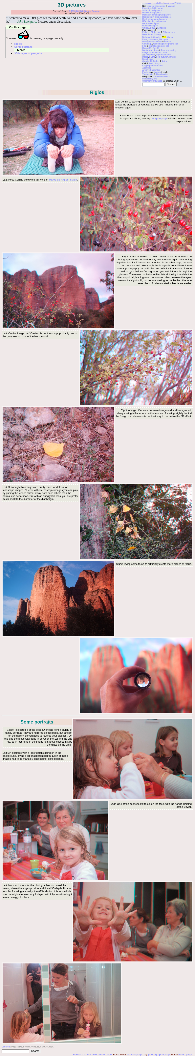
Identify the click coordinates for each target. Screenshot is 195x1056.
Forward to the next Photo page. (93, 1054)
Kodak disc (147, 59)
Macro (145, 57)
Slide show (157, 8)
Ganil (150, 63)
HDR (165, 52)
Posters (146, 72)
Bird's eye (155, 32)
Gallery (145, 28)
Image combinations (152, 52)
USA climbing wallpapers (154, 21)
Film (144, 46)
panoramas (160, 6)
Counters (6, 1047)
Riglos (18, 43)
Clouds (145, 61)
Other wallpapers (150, 26)
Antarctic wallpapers (152, 10)
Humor (171, 3)
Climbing (159, 3)
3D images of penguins (28, 53)
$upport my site (149, 79)
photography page (159, 1054)
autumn (164, 57)
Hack (165, 3)
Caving (157, 34)
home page (185, 1054)
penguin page (159, 118)
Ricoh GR (146, 48)
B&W (152, 28)
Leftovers (161, 28)
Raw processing (168, 50)
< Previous (158, 76)
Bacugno (163, 39)
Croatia (156, 37)
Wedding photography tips (165, 44)
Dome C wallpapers (151, 13)
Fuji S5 (155, 48)
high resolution (163, 55)
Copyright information (152, 66)
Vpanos (171, 6)
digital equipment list (159, 46)
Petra (144, 39)
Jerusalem (153, 39)
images (150, 6)
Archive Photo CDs (151, 70)
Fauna (152, 57)
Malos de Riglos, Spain (63, 179)
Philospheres (169, 32)
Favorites (146, 8)
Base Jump (147, 34)
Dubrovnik (147, 37)
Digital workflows (150, 50)
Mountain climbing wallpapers (156, 15)
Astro (164, 61)
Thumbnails (147, 74)
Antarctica (150, 3)
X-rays (158, 63)
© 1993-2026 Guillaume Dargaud (84, 11)
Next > (166, 76)
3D (143, 55)
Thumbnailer (162, 74)
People (167, 42)
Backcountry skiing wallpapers (156, 17)
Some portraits (23, 46)
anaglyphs (150, 55)
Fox (158, 57)
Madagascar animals (152, 42)
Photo (177, 3)
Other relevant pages (152, 81)
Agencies (146, 68)
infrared (172, 57)
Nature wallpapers (150, 23)
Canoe (167, 37)
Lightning (154, 61)
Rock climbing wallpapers (154, 19)
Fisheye (146, 32)
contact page (134, 1054)
